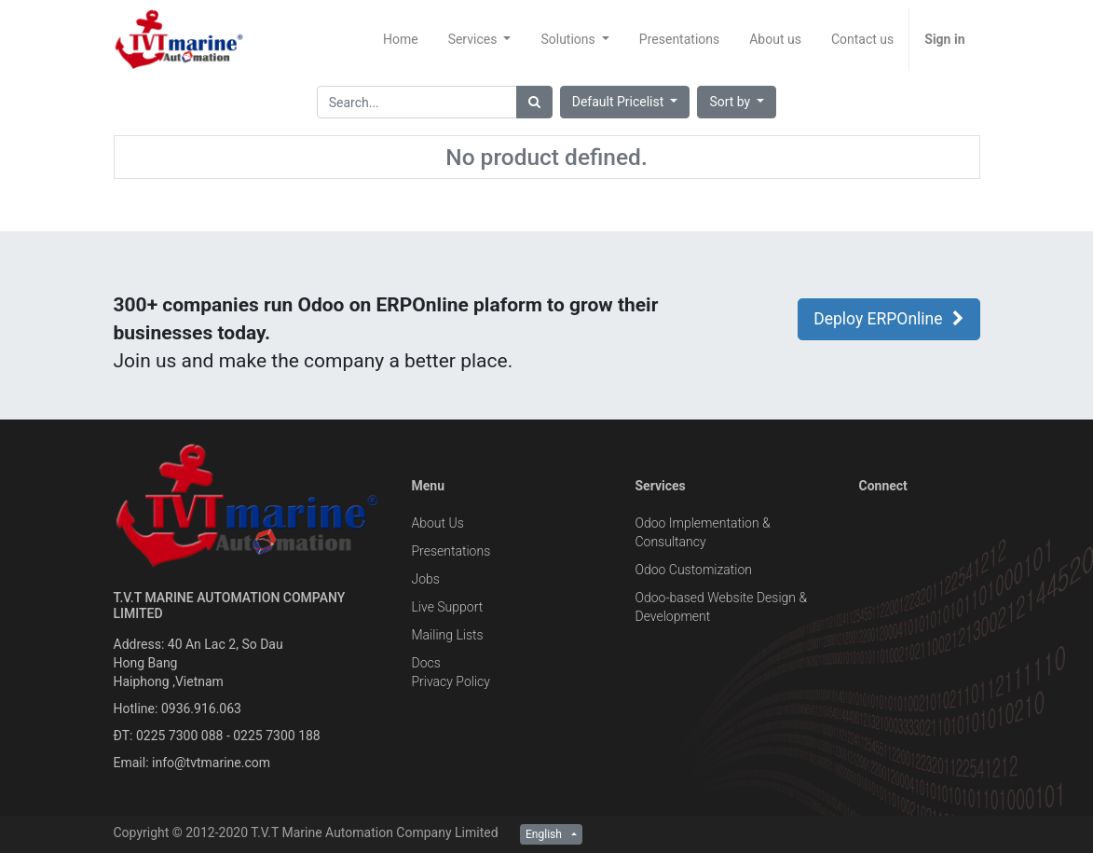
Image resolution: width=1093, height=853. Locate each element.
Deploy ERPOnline (888, 319)
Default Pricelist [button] (619, 101)
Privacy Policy (450, 681)
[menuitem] (400, 39)
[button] (736, 102)
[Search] (534, 102)
